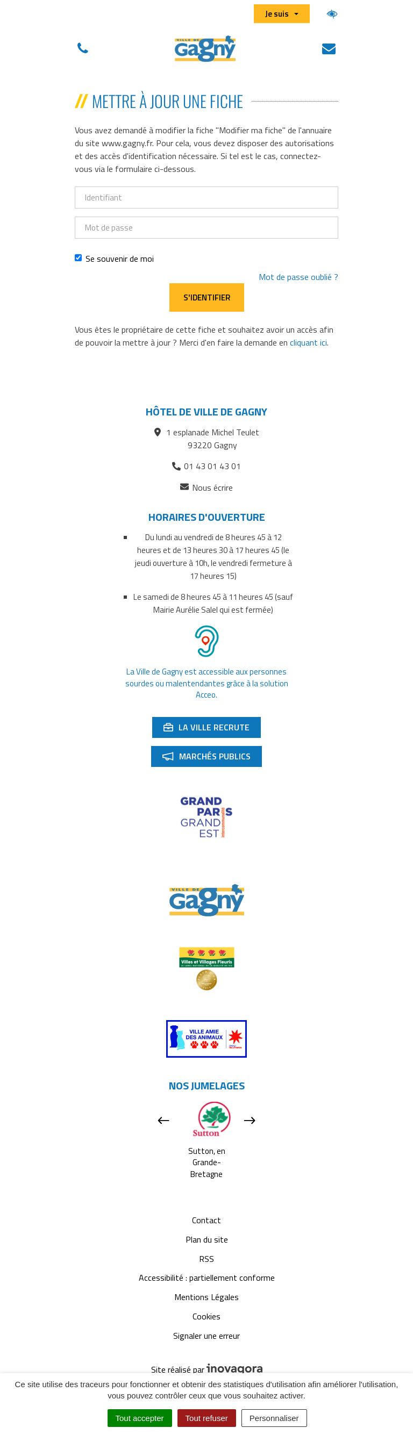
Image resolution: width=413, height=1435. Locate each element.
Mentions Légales (206, 1296)
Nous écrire (206, 487)
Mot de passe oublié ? (298, 276)
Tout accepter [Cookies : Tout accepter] (140, 1418)
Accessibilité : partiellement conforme (207, 1277)
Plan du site (207, 1239)
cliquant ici (308, 342)
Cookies (206, 1316)
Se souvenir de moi (114, 258)
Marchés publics (212, 758)
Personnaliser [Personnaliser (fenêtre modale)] (274, 1418)
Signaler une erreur (206, 1335)
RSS (206, 1258)
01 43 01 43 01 (206, 466)
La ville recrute (212, 729)
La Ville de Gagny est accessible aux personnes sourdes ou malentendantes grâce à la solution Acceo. (206, 683)
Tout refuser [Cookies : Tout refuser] (207, 1418)
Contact (206, 1220)
